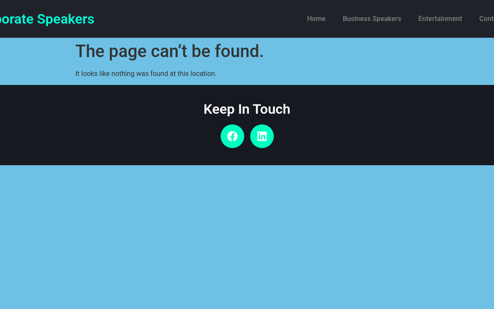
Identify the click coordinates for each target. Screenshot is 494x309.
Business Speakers (371, 19)
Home (316, 19)
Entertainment (440, 19)
